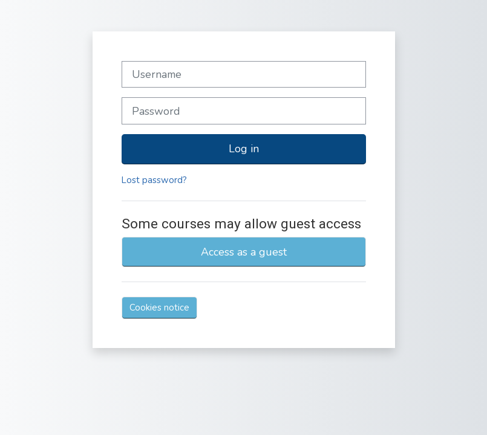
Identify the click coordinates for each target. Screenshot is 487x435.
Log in (244, 148)
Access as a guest (244, 252)
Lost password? (154, 180)
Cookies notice (159, 307)
